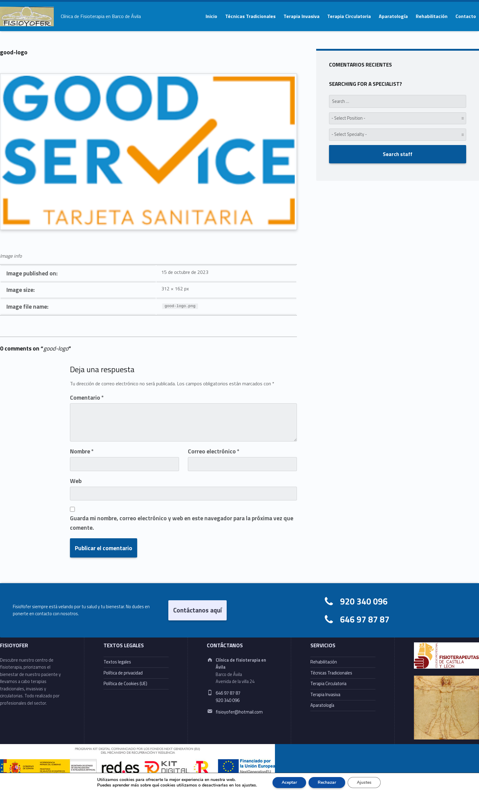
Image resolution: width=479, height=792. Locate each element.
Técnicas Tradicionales (250, 16)
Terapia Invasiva (301, 16)
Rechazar (327, 782)
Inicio (211, 16)
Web (76, 480)
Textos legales (117, 662)
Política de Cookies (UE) (125, 683)
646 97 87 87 (364, 619)
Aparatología (393, 16)
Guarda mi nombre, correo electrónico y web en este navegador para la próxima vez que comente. (181, 523)
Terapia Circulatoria (349, 16)
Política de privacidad (123, 673)
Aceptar (289, 782)
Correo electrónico (214, 451)
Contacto (465, 16)
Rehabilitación (432, 16)
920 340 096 (364, 601)
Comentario (87, 397)
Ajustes (364, 782)
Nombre (82, 451)
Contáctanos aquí (197, 610)
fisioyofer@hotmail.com (239, 712)
